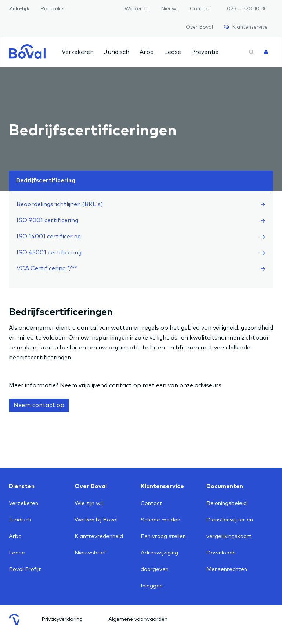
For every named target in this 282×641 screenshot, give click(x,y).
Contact (200, 8)
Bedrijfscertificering (45, 180)
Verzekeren (78, 52)
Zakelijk (19, 8)
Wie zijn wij (89, 503)
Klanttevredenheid (99, 536)
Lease (172, 52)
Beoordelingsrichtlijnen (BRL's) (141, 204)
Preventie (204, 52)
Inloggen (152, 586)
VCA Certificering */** (141, 268)
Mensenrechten (226, 569)
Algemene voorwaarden (137, 619)
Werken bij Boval (96, 520)
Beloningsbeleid (226, 503)
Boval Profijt (25, 569)
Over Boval (199, 27)
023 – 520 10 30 (247, 8)
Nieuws (170, 8)
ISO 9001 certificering (141, 220)
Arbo (147, 52)
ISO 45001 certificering (141, 253)
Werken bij (137, 8)
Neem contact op (39, 405)
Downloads (221, 553)
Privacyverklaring (62, 619)
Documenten (224, 486)
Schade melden (160, 520)
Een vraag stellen (163, 536)
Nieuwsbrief (90, 553)
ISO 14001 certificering (141, 236)
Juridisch (116, 52)
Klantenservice (246, 27)
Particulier (52, 8)
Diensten (22, 486)
